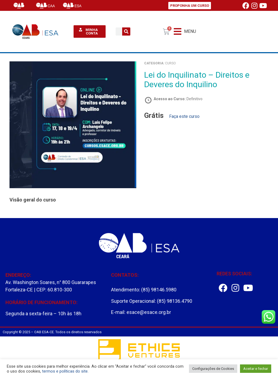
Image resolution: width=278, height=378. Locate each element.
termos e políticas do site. (65, 371)
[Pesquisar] (126, 31)
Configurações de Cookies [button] (213, 369)
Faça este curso (184, 116)
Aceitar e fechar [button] (255, 369)
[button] (185, 31)
